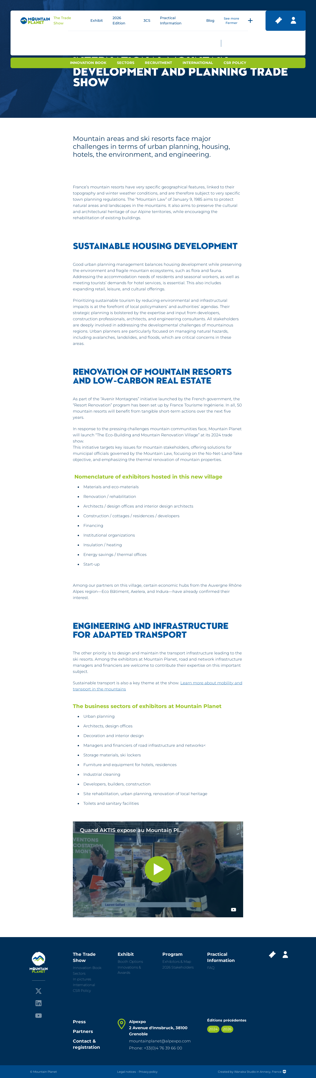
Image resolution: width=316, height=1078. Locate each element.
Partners (83, 1031)
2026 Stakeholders (178, 967)
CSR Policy (235, 63)
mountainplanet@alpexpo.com (160, 1041)
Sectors (125, 63)
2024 (213, 1029)
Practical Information (221, 957)
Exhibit (96, 20)
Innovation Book (88, 63)
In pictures (82, 979)
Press (79, 1021)
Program (172, 954)
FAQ (210, 968)
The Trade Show (84, 957)
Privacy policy (148, 1071)
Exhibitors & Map (176, 962)
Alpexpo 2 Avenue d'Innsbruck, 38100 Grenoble (158, 1027)
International (198, 63)
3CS (147, 20)
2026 (227, 1029)
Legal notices (126, 1071)
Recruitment (158, 63)
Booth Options (130, 962)
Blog (210, 20)
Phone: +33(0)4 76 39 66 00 (155, 1048)
